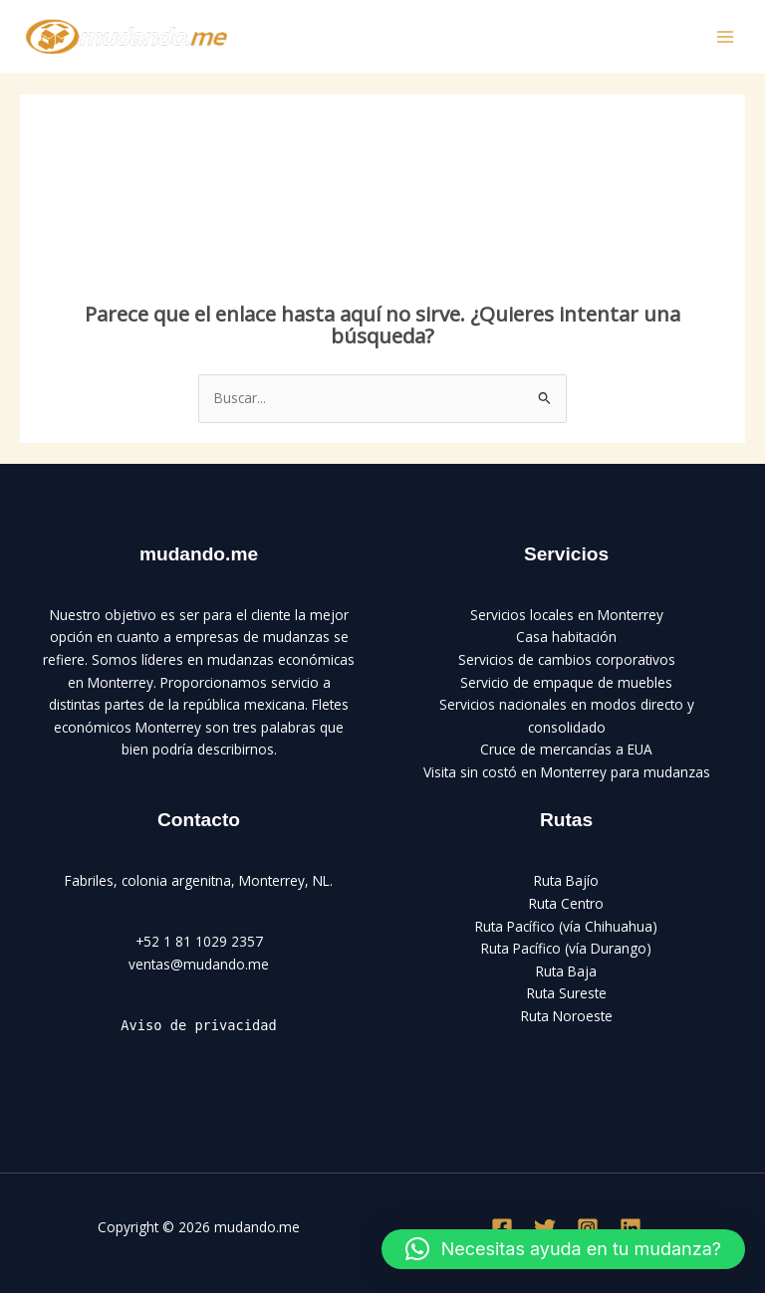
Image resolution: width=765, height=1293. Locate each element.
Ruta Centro (566, 903)
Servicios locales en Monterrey (566, 614)
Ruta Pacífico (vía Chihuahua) (566, 926)
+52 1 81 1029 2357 (199, 941)
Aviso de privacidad (198, 1025)
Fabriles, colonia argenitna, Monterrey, (187, 880)
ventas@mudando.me (198, 964)
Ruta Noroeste (567, 1015)
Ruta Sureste (567, 992)
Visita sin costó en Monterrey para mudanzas (566, 771)
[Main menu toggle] (725, 36)
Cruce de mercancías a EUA (566, 749)
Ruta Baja (566, 971)
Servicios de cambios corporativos (566, 659)
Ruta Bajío (566, 880)
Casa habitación (566, 636)
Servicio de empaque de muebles (566, 682)
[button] (563, 1249)
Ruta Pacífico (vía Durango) (566, 948)
